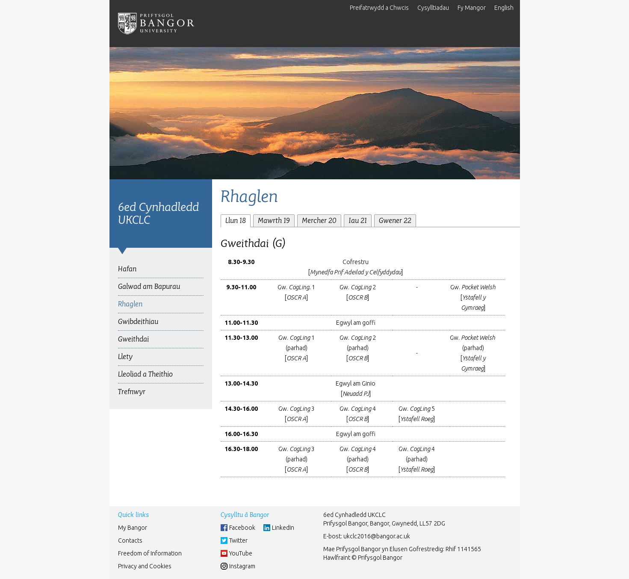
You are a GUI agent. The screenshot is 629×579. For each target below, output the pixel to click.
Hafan (127, 268)
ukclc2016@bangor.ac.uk (376, 536)
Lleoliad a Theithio (145, 374)
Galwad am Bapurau (149, 286)
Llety (125, 356)
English (504, 7)
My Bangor (132, 527)
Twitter (238, 540)
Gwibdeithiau (138, 321)
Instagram (242, 566)
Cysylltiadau (433, 7)
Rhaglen (130, 304)
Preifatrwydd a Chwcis (379, 7)
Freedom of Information (150, 553)
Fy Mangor (472, 7)
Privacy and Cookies (144, 566)
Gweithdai (133, 339)
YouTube (240, 553)
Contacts (130, 540)
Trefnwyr (131, 391)
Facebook (242, 527)
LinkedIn (283, 527)
